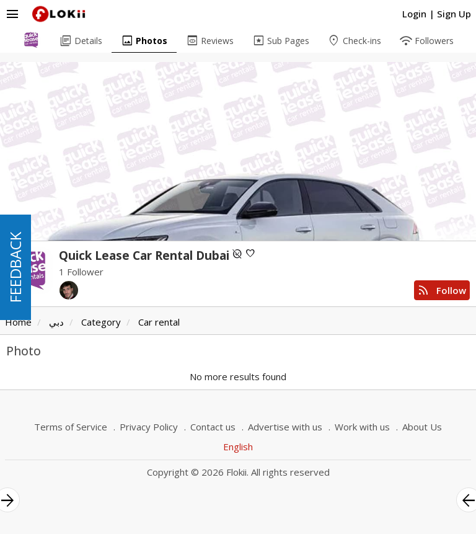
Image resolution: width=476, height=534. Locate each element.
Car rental (159, 322)
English (238, 446)
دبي (56, 322)
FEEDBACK (15, 267)
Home (18, 322)
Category (101, 322)
